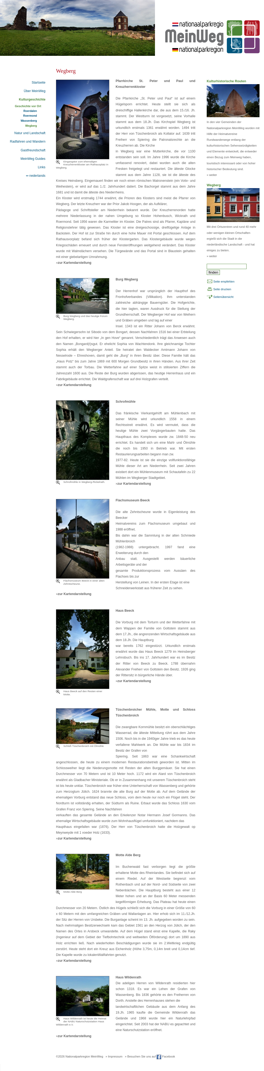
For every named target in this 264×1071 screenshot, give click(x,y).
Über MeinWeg (34, 91)
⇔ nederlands (35, 176)
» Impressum (114, 1056)
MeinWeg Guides (33, 159)
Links (41, 167)
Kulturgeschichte (32, 99)
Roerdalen (30, 111)
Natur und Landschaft (29, 133)
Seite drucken (222, 289)
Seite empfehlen (223, 281)
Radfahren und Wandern (27, 141)
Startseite (38, 82)
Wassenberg (29, 120)
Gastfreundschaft (33, 150)
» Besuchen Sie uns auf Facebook (150, 1056)
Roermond (30, 115)
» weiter (212, 174)
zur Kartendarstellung (74, 263)
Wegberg (31, 125)
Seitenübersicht (223, 296)
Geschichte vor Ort (28, 106)
